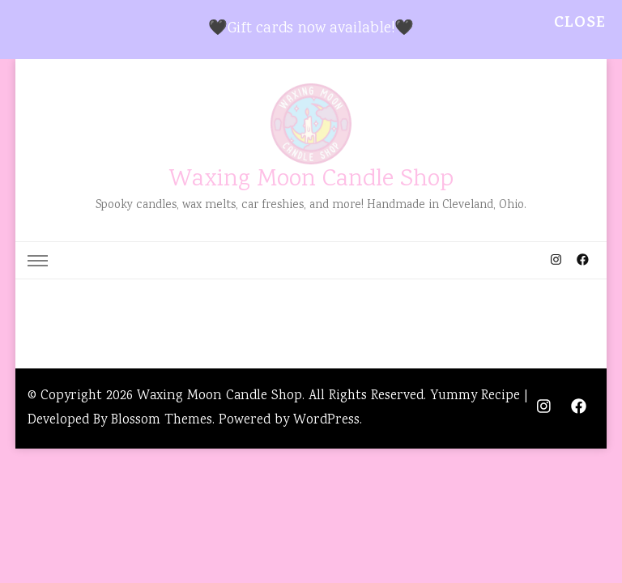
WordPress (326, 421)
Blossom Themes (161, 421)
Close (580, 24)
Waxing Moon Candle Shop (311, 180)
